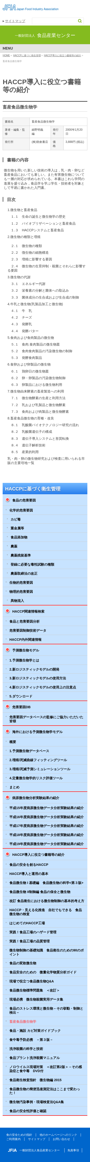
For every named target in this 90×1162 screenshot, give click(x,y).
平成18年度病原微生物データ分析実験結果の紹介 (46, 835)
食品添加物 (19, 537)
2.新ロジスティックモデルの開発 (34, 669)
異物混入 (17, 601)
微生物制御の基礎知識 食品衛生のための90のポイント (46, 952)
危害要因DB (21, 707)
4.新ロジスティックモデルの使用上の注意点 (42, 687)
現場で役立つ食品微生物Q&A (31, 981)
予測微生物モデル (25, 650)
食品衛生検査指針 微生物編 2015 (35, 1080)
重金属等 (17, 528)
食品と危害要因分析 (24, 621)
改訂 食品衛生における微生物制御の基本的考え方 (46, 901)
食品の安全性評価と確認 (27, 1111)
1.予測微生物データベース (29, 751)
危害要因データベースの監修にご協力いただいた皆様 (46, 719)
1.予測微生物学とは (24, 660)
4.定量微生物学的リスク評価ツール (36, 778)
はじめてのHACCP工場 (27, 923)
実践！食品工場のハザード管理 (32, 932)
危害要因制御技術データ (27, 630)
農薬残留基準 (21, 555)
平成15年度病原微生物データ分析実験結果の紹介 (46, 808)
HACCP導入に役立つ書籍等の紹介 (38, 855)
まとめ (14, 787)
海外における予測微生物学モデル (37, 732)
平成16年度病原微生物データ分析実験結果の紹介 (46, 817)
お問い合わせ (61, 1139)
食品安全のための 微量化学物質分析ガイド (43, 972)
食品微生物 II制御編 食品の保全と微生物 (39, 892)
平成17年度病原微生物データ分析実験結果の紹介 (46, 826)
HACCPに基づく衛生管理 (32, 488)
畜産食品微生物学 (22, 1021)
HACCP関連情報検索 (28, 611)
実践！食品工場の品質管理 (29, 941)
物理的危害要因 (21, 592)
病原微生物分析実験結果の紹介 (35, 798)
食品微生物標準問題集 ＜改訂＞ (34, 990)
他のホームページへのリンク (58, 1134)
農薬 (14, 546)
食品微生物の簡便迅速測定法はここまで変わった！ (44, 1091)
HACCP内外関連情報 (25, 639)
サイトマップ (15, 21)
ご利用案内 (13, 1139)
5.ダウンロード (20, 696)
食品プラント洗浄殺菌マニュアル (34, 1058)
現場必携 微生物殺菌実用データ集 (36, 999)
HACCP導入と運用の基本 (28, 874)
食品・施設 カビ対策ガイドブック (35, 1031)
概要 (12, 742)
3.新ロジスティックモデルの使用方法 (37, 678)
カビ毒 (16, 519)
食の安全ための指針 (19, 1134)
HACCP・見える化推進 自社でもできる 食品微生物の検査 (45, 912)
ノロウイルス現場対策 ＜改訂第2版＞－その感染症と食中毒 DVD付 (45, 1069)
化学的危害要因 (21, 510)
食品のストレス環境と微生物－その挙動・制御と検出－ (46, 1010)
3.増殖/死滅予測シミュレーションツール (39, 769)
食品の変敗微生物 (22, 963)
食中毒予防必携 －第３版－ (31, 1040)
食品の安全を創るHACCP (28, 865)
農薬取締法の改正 (24, 573)
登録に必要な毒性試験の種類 (32, 564)
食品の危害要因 (24, 500)
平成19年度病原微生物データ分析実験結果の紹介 (46, 844)
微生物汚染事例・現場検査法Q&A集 (36, 1102)
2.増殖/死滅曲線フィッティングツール (38, 760)
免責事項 (73, 1150)
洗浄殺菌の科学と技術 (26, 1049)
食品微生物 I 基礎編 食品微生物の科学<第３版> (46, 883)
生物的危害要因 (21, 582)
